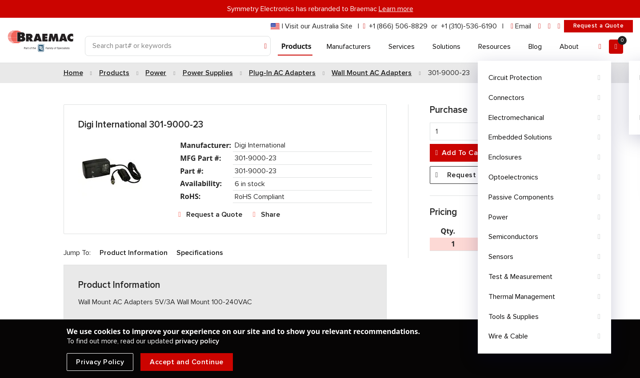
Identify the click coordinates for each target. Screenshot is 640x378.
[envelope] (521, 26)
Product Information (134, 252)
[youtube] (559, 26)
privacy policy (197, 341)
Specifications (199, 252)
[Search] (178, 46)
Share (270, 214)
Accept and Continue (187, 362)
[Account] (600, 47)
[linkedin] (539, 26)
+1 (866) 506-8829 (398, 26)
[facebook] (549, 26)
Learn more (396, 8)
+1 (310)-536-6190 (469, 26)
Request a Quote (598, 26)
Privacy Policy (100, 362)
